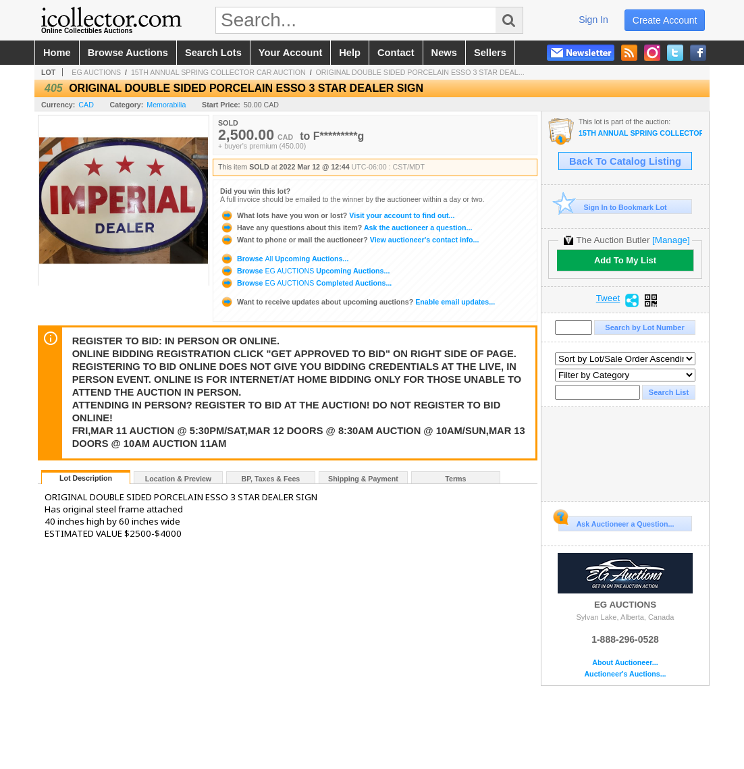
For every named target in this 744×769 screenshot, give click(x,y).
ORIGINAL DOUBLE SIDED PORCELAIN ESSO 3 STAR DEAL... (420, 72)
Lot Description (85, 478)
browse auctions (128, 52)
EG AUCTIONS (96, 72)
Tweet (608, 298)
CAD (86, 105)
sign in (593, 19)
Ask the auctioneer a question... (346, 227)
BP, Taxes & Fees (271, 479)
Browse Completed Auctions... (306, 283)
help (350, 52)
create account (665, 20)
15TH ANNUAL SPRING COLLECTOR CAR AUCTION (218, 72)
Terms (455, 479)
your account (290, 52)
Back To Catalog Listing (625, 161)
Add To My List (625, 260)
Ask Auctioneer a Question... (616, 522)
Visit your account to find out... (337, 215)
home (57, 52)
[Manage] (670, 240)
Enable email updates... (357, 302)
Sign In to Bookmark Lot (612, 207)
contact (396, 52)
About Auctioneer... (625, 662)
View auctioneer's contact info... (349, 240)
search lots (213, 52)
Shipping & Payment (363, 479)
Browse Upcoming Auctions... (284, 259)
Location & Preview (178, 479)
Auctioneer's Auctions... (625, 674)
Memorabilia (166, 105)
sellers (490, 52)
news (444, 52)
